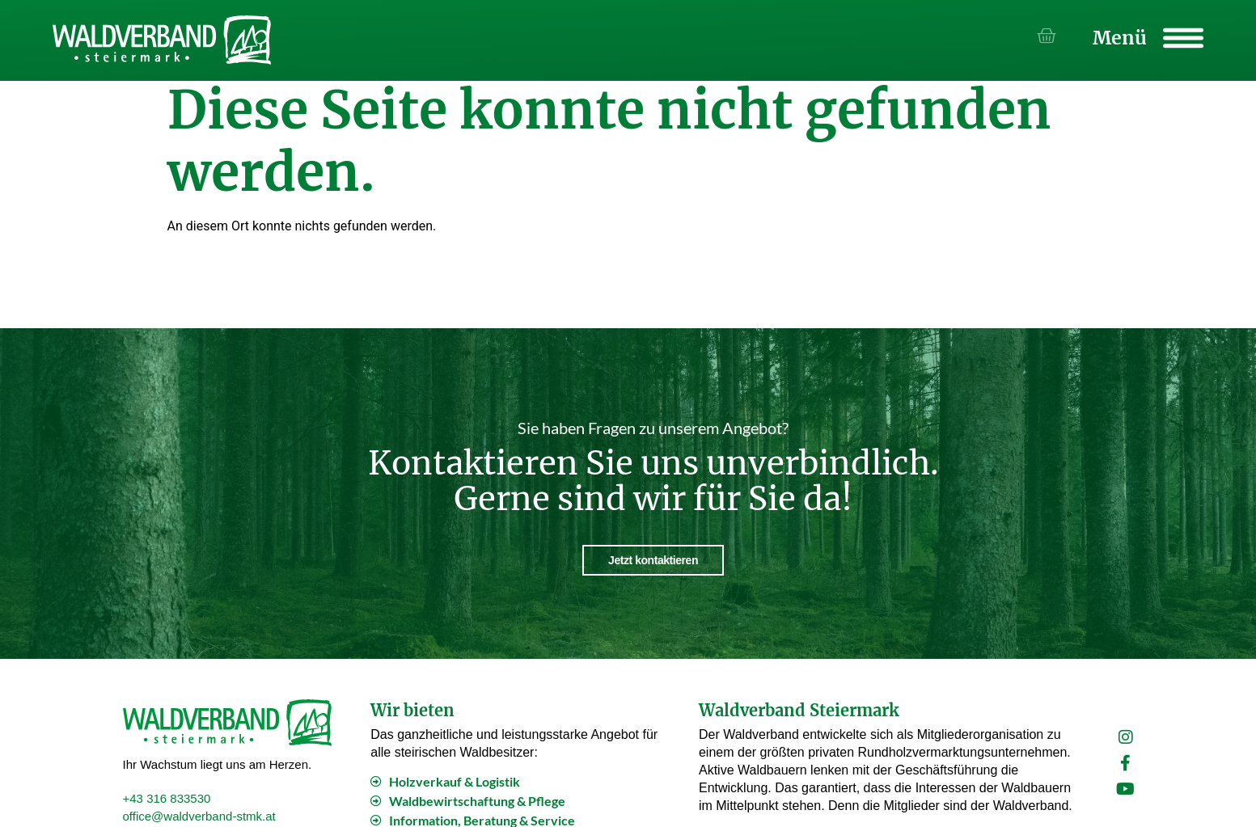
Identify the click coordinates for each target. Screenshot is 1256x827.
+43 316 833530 (167, 797)
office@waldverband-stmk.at (199, 814)
